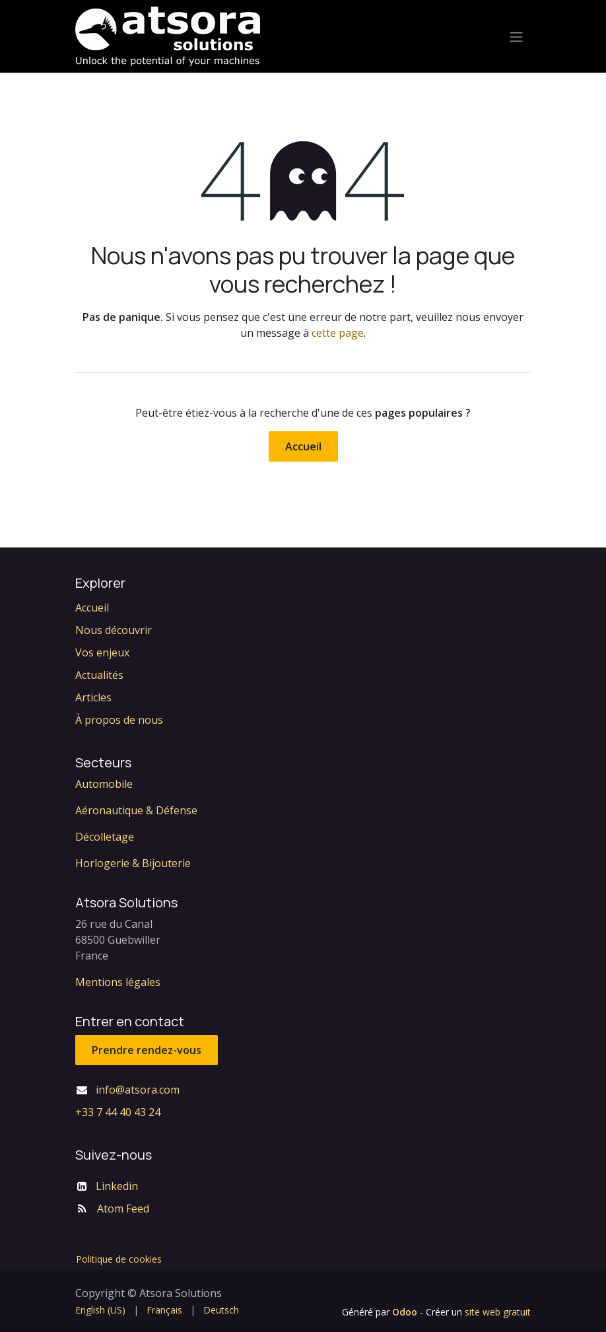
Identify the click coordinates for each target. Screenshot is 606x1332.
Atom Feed (123, 1208)
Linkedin (117, 1186)
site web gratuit (498, 1312)
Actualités (99, 675)
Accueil (303, 446)
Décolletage (104, 836)
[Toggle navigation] (516, 36)
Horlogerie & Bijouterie (133, 863)
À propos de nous (119, 720)
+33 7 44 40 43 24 (117, 1112)
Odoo (406, 1312)
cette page (338, 333)
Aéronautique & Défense (136, 810)
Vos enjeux (102, 652)
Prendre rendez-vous (146, 1050)
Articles (93, 697)
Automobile (104, 784)
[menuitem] (100, 1310)
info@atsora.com (138, 1089)
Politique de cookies (119, 1259)
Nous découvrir (113, 630)
